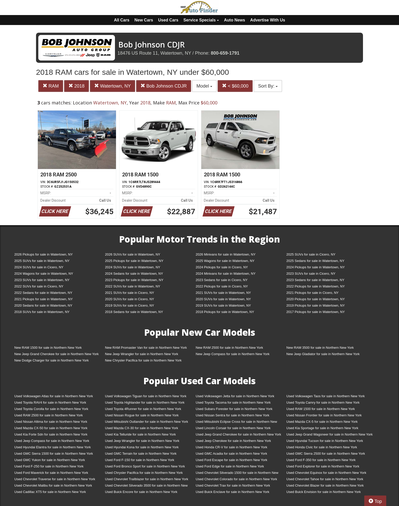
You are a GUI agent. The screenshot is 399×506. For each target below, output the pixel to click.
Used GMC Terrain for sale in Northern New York (141, 453)
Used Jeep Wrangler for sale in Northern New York (142, 441)
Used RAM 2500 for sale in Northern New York (48, 415)
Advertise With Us (267, 20)
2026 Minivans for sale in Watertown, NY (225, 254)
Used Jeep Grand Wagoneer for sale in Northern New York (329, 434)
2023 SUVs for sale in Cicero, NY (310, 273)
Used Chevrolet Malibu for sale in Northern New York (53, 485)
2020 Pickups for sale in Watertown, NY (315, 299)
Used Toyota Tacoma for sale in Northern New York (233, 402)
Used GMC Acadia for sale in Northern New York (231, 453)
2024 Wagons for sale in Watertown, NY (43, 273)
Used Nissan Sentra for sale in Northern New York (232, 415)
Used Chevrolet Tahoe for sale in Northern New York (324, 479)
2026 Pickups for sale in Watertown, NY (43, 254)
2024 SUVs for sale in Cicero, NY (38, 267)
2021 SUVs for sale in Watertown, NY (223, 293)
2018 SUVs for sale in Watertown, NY (41, 312)
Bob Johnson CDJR (163, 86)
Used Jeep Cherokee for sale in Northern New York (233, 441)
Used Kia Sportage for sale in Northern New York (322, 428)
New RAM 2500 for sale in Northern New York (229, 348)
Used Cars (168, 20)
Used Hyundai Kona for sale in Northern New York (142, 447)
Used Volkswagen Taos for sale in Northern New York (325, 396)
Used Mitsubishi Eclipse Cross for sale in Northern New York (236, 423)
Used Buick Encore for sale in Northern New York (141, 492)
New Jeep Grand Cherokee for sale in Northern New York (56, 354)
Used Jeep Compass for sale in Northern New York (51, 441)
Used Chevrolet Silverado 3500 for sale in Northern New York (146, 486)
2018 (76, 86)
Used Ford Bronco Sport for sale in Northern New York (145, 466)
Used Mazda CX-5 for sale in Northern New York (322, 422)
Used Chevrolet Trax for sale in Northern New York (233, 485)
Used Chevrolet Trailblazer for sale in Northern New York (146, 479)
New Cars (143, 20)
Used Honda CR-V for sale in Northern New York (231, 447)
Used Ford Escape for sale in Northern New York (231, 460)
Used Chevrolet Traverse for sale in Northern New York (54, 479)
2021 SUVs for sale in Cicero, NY (129, 293)
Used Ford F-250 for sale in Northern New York (49, 466)
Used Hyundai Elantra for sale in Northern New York (52, 447)
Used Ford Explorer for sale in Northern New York (322, 466)
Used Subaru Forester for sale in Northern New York (234, 409)
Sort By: (268, 86)
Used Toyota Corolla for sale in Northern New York (51, 409)
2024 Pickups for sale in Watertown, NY (315, 267)
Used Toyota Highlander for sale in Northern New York (144, 402)
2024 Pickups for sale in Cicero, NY (222, 267)
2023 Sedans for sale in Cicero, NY (222, 280)
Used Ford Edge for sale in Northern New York (230, 466)
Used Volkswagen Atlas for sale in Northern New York (53, 396)
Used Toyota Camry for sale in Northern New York (323, 402)
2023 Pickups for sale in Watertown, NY (134, 280)
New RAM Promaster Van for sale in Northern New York (146, 348)
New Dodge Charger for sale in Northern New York (51, 360)
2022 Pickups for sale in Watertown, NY (315, 286)
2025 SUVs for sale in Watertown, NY (41, 261)
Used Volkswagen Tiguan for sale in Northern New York (145, 396)
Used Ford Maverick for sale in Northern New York (51, 473)
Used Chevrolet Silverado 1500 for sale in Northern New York (237, 474)
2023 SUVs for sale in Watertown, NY (41, 280)
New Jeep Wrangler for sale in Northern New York (141, 354)
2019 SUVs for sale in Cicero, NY (129, 305)
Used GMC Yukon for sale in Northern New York (49, 460)
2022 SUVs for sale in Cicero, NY (38, 286)
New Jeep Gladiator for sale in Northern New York (323, 354)
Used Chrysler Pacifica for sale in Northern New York (144, 473)
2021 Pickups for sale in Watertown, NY (43, 299)
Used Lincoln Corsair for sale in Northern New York (233, 428)
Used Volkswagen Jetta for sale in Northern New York (235, 396)
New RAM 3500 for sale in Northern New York (320, 348)
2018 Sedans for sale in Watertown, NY (134, 312)
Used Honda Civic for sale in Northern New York (321, 447)
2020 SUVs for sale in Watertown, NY (223, 299)
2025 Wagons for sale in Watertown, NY (225, 261)
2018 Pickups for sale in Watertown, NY (225, 312)
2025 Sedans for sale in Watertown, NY (315, 261)
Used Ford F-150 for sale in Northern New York (139, 460)
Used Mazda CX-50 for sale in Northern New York (50, 428)
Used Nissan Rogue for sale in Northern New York (142, 415)
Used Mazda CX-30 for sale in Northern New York (141, 428)
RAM (51, 86)
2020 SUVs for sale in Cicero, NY (129, 299)
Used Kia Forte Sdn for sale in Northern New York (50, 434)
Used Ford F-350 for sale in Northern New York (321, 460)
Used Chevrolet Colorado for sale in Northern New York (236, 479)
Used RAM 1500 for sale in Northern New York (320, 409)
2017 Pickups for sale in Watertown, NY (315, 312)
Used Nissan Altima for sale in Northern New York (50, 422)
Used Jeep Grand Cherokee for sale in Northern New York (238, 434)
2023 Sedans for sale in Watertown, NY (315, 280)
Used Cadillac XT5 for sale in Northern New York (50, 492)
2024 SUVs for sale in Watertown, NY (132, 267)
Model (204, 86)
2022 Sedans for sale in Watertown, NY (43, 293)
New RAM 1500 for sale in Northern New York (48, 348)
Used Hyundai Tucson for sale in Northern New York (324, 441)
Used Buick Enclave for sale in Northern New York (232, 492)
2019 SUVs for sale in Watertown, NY (223, 305)
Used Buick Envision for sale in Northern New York (323, 492)
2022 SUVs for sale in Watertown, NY (132, 286)
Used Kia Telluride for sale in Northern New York (140, 434)
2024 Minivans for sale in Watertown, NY (225, 273)
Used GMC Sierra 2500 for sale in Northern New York (325, 453)
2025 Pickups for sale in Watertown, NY (134, 261)
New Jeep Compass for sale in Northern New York (232, 354)
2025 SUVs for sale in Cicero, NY (310, 254)
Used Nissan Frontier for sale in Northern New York (324, 415)
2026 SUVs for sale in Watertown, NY (132, 254)
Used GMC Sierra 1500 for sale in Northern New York (53, 453)
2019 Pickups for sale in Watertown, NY (315, 305)
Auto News (234, 20)
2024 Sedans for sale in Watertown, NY (134, 273)
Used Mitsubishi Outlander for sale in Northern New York (146, 422)
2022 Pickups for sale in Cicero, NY (222, 286)
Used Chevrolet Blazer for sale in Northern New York (325, 485)
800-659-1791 (225, 53)
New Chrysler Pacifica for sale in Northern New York (143, 360)
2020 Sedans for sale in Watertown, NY (43, 305)
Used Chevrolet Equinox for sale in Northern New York (326, 473)
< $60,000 (235, 86)
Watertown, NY (112, 86)
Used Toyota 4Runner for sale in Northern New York (143, 409)
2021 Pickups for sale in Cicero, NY (312, 293)
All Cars (121, 20)
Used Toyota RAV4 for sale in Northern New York (50, 402)
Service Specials (201, 20)
